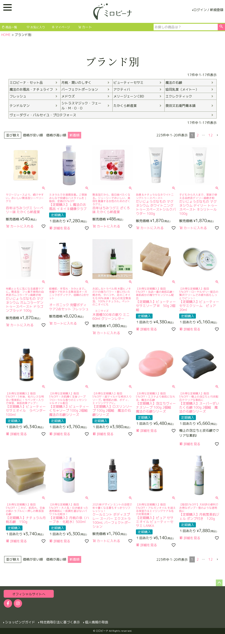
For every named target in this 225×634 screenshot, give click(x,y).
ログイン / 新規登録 (208, 9)
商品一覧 (9, 27)
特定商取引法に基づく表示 (60, 622)
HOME (6, 34)
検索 (221, 27)
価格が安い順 (33, 135)
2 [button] (197, 135)
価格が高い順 (56, 135)
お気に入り (36, 27)
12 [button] (210, 135)
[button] (217, 135)
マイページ (61, 27)
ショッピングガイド (20, 622)
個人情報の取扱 (96, 622)
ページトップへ (219, 583)
